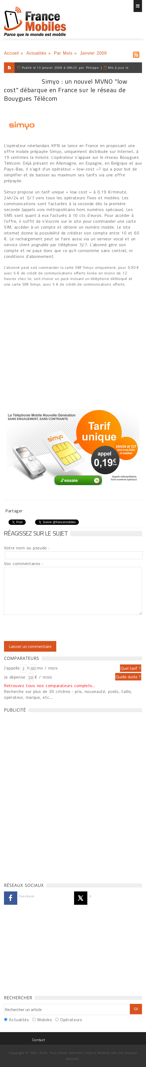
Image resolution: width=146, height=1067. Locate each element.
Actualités (36, 53)
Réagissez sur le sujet (36, 533)
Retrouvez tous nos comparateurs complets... (49, 685)
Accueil (11, 53)
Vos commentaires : (23, 563)
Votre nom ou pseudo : (27, 548)
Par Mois (63, 53)
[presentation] (48, 628)
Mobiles (44, 1019)
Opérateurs (71, 1019)
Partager (14, 511)
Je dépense (15, 677)
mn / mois (47, 668)
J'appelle (12, 668)
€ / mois (43, 677)
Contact (38, 1039)
